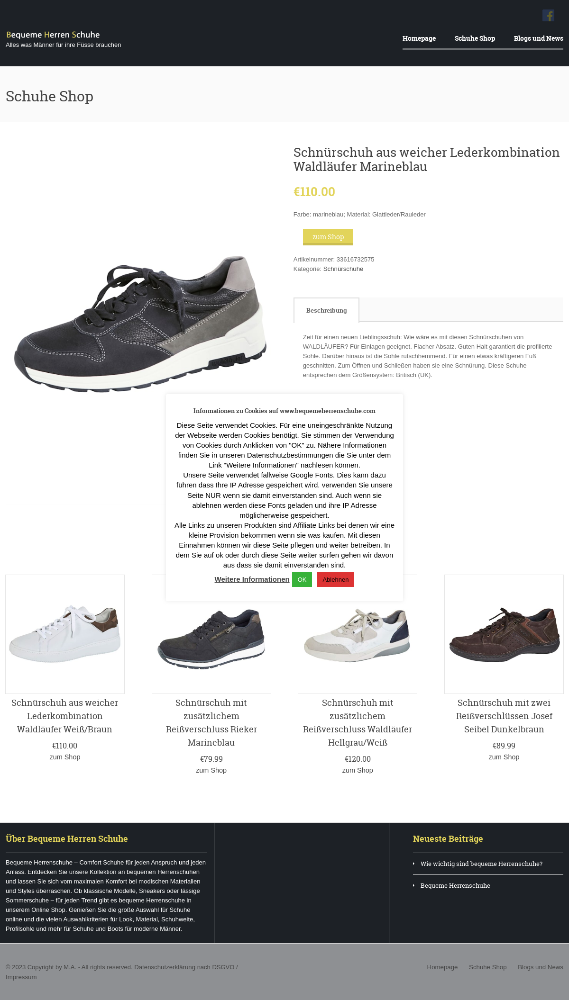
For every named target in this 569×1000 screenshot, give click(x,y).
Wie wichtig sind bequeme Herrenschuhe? (481, 863)
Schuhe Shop (475, 38)
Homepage (419, 38)
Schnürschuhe (343, 268)
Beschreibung (326, 310)
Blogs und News (538, 38)
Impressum (21, 976)
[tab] (326, 310)
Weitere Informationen (252, 579)
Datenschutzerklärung (164, 966)
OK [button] (302, 579)
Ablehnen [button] (335, 579)
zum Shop (328, 236)
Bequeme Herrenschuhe (455, 885)
